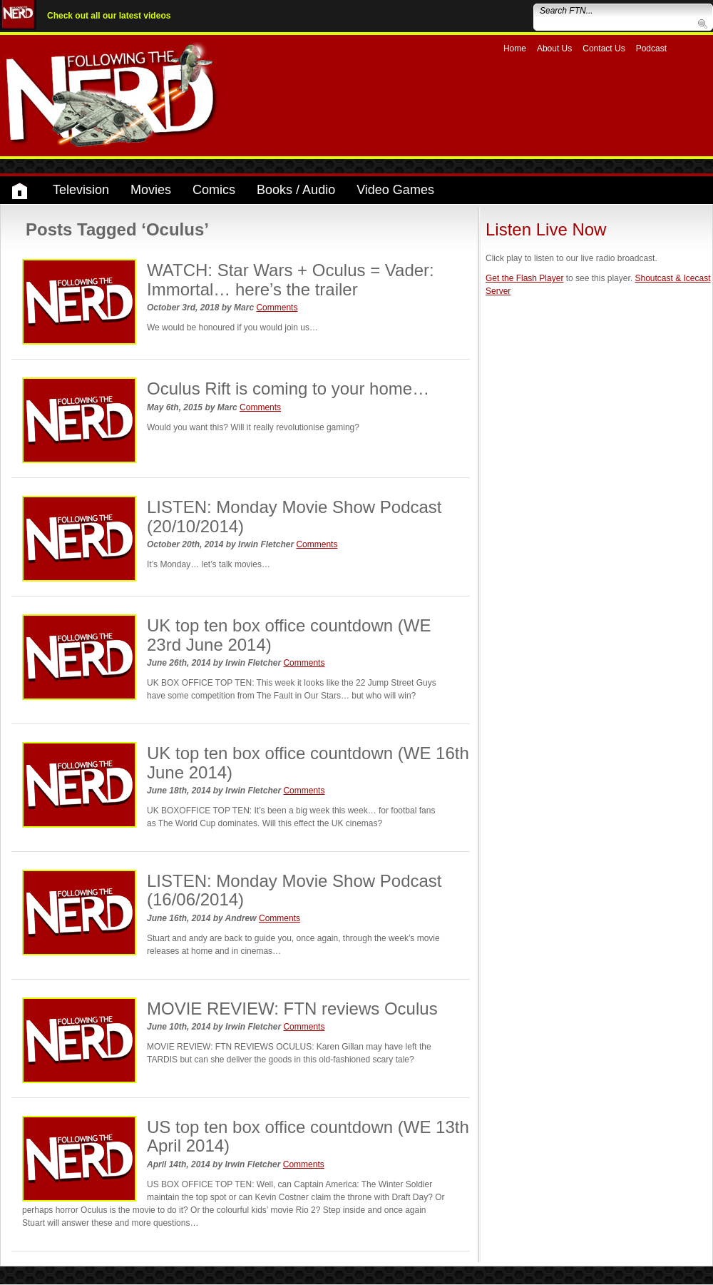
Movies (150, 189)
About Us (554, 49)
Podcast (651, 49)
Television (81, 189)
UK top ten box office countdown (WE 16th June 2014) (308, 762)
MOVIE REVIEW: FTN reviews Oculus (292, 1008)
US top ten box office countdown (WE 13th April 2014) (308, 1136)
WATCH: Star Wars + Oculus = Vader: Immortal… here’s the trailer (290, 279)
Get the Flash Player (524, 278)
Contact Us (604, 49)
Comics (214, 189)
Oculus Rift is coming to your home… (288, 388)
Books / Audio (296, 189)
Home (514, 49)
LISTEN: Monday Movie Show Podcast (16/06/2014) (294, 890)
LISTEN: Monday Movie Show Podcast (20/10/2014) (294, 516)
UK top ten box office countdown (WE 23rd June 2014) (289, 635)
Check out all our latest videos (108, 16)
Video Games (395, 189)
